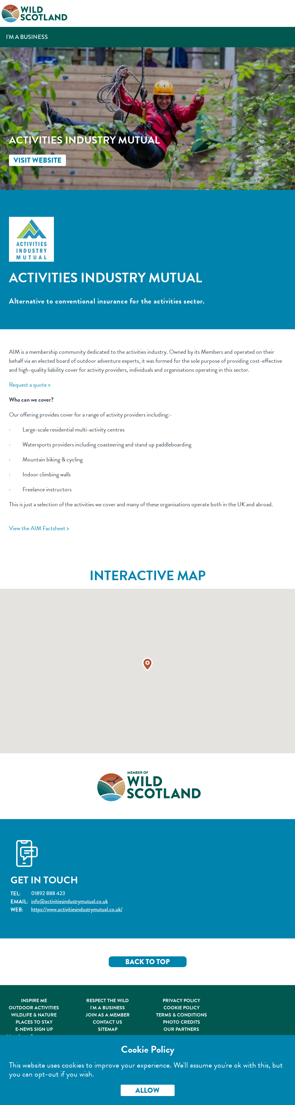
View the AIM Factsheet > (39, 528)
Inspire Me (34, 1000)
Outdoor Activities (34, 1007)
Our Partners (181, 1029)
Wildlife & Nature (34, 1015)
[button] (147, 664)
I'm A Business (107, 1007)
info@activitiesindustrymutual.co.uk (69, 901)
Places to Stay (34, 1022)
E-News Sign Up (34, 1029)
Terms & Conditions (181, 1015)
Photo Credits (181, 1022)
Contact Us (107, 1022)
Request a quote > (30, 384)
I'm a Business (27, 37)
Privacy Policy (181, 1000)
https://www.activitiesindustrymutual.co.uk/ (76, 909)
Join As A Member (108, 1015)
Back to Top (147, 962)
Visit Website (37, 160)
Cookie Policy (181, 1007)
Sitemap (107, 1029)
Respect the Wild (107, 1000)
